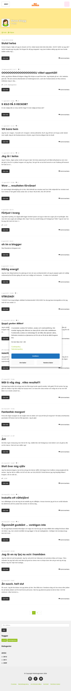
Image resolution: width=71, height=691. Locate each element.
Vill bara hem (10, 129)
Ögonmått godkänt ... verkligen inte (24, 525)
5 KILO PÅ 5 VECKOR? (15, 104)
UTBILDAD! (8, 296)
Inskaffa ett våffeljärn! (15, 497)
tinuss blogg (18, 20)
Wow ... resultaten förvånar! (19, 185)
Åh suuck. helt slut (13, 583)
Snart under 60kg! (12, 323)
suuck (5, 353)
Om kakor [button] (22, 362)
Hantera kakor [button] (48, 362)
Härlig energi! (10, 269)
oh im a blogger (12, 244)
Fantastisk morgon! (13, 412)
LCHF (5, 85)
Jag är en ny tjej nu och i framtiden (23, 554)
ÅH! (4, 439)
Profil (4, 32)
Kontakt (46, 684)
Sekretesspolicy (23, 684)
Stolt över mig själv (13, 466)
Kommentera (64, 58)
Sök (4, 630)
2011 (4, 660)
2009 (4, 663)
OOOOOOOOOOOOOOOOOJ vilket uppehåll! (29, 72)
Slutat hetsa (9, 43)
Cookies (13, 684)
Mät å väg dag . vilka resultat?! (21, 382)
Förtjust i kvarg (11, 212)
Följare (11, 32)
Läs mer (5, 58)
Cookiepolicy (16, 346)
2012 (4, 657)
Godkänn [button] (35, 356)
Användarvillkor (36, 684)
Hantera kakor (55, 684)
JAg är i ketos (10, 156)
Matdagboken (12, 85)
